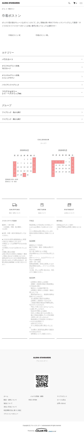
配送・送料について (8, 404)
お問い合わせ (59, 407)
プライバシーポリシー (9, 418)
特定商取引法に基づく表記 (10, 414)
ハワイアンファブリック (12, 87)
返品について (6, 407)
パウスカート (7, 59)
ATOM (35, 404)
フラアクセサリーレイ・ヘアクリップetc (11, 95)
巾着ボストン (12, 9)
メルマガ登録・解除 (35, 400)
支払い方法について (8, 411)
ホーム (4, 9)
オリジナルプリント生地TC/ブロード (12, 67)
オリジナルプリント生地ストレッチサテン (12, 78)
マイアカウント (60, 400)
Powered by (42, 434)
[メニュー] (81, 3)
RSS (30, 404)
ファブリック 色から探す (13, 115)
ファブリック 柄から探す (13, 123)
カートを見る (59, 404)
